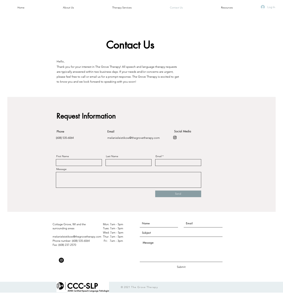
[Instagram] (175, 137)
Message (61, 169)
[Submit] (181, 266)
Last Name (112, 156)
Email (159, 156)
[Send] (178, 194)
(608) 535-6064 (65, 138)
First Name (62, 156)
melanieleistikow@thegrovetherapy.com (133, 138)
